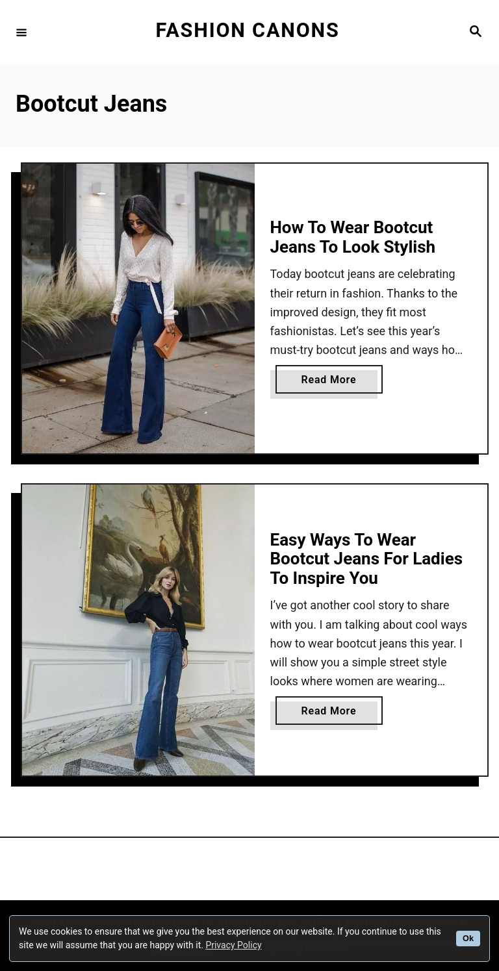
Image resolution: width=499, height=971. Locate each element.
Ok (468, 938)
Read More (333, 382)
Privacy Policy (233, 945)
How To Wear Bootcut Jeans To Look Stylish (353, 237)
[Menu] (21, 31)
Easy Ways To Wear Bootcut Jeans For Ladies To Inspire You (366, 559)
